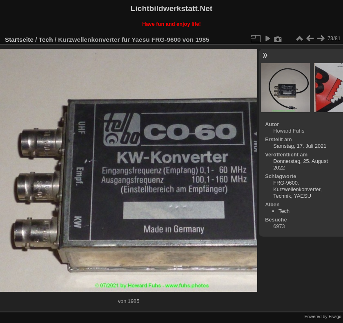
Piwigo (335, 316)
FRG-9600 (285, 183)
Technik (282, 196)
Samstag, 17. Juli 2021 (299, 146)
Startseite (19, 39)
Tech (46, 39)
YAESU (302, 196)
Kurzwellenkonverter (296, 189)
